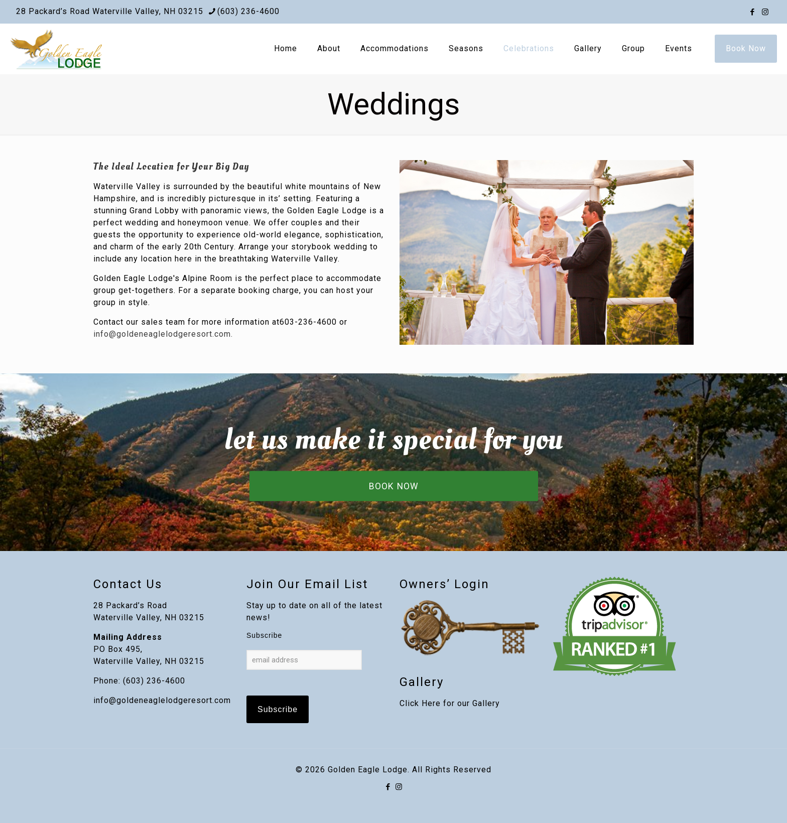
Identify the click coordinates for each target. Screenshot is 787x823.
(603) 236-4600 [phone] (248, 11)
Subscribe (264, 635)
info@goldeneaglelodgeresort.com (162, 700)
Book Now (746, 48)
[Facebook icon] (752, 12)
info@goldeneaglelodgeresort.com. (163, 334)
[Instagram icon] (765, 12)
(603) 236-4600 (154, 680)
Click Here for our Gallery (450, 703)
